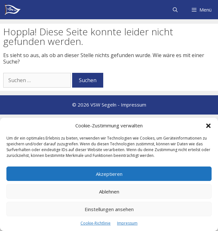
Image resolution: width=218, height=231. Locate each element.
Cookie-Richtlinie (95, 223)
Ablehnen (109, 191)
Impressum (127, 223)
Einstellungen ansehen (109, 209)
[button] (208, 126)
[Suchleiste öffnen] (174, 9)
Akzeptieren (109, 174)
